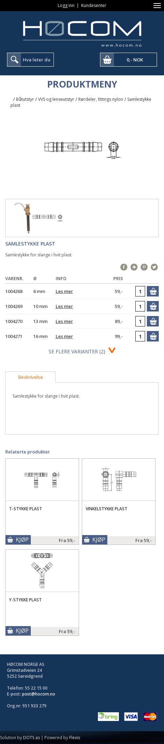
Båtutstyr (25, 99)
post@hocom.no (38, 694)
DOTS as (31, 738)
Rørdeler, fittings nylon (100, 99)
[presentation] (30, 377)
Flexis (74, 738)
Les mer (64, 291)
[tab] (30, 377)
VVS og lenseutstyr (56, 99)
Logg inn (66, 5)
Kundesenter (93, 5)
